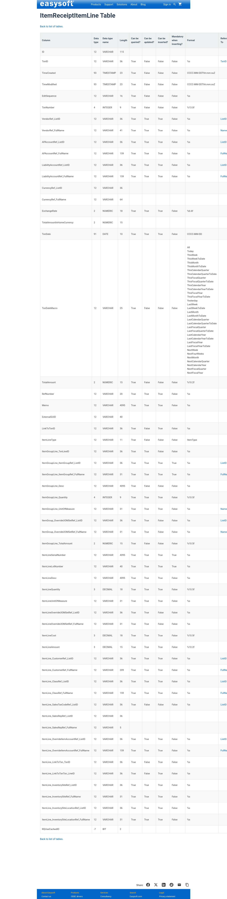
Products (96, 4)
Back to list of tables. (51, 26)
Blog (143, 4)
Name (224, 130)
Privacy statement (167, 896)
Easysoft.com (136, 896)
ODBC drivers (77, 896)
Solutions (122, 4)
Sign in (167, 4)
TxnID (224, 61)
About (134, 4)
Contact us (46, 896)
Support (108, 4)
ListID (224, 119)
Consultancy (105, 896)
